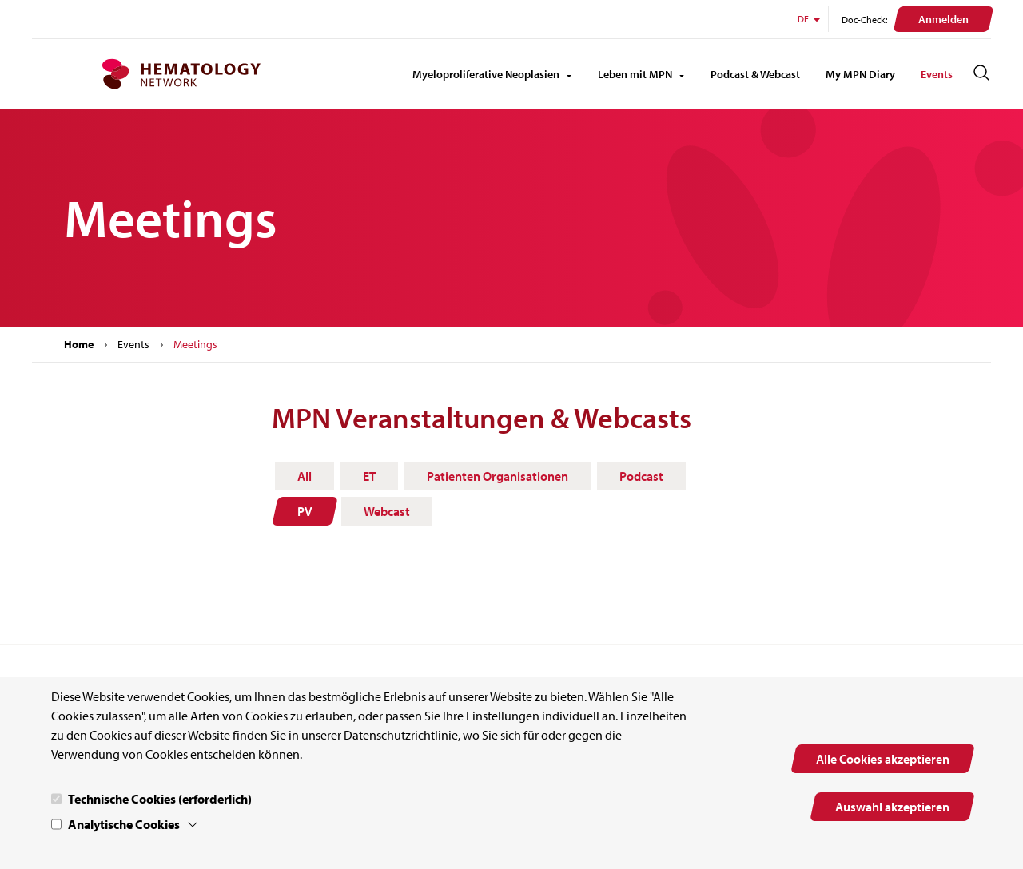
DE (810, 19)
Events (937, 74)
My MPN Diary (860, 74)
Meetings (195, 344)
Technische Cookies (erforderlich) (160, 799)
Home (79, 344)
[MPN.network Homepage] (181, 74)
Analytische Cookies (124, 824)
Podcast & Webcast (755, 74)
